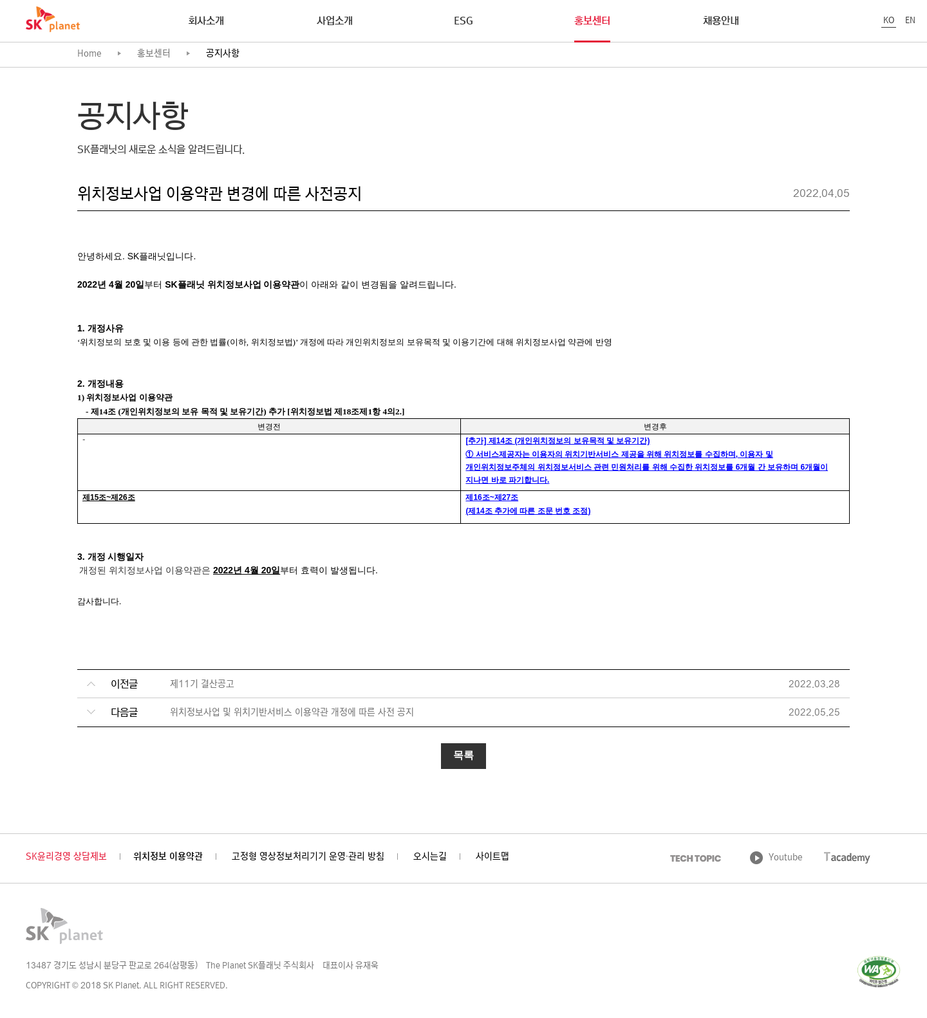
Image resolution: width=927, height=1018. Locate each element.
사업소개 (335, 22)
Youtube (786, 858)
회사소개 (206, 22)
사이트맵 (492, 857)
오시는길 (430, 857)
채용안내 (721, 22)
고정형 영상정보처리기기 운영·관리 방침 (308, 857)
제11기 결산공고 (202, 685)
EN (910, 21)
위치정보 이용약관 (168, 857)
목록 (463, 755)
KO (888, 21)
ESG (463, 22)
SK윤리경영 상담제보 (66, 857)
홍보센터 (592, 22)
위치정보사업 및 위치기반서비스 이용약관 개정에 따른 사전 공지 (292, 713)
